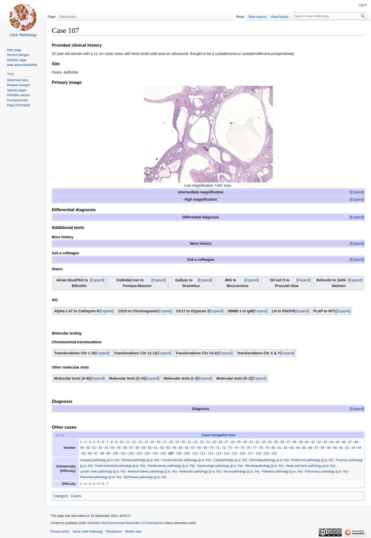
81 (279, 448)
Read (240, 17)
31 (251, 442)
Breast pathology (134, 460)
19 (177, 442)
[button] (357, 192)
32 (257, 442)
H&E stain (223, 185)
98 (102, 453)
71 (218, 448)
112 (210, 453)
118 (258, 453)
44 (331, 442)
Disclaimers (114, 531)
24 (208, 442)
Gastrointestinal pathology (113, 466)
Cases (76, 496)
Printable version (18, 95)
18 (171, 442)
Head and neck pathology (304, 466)
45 (338, 442)
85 (304, 448)
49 (82, 448)
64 (174, 448)
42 (319, 442)
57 (131, 448)
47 (350, 442)
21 (189, 442)
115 (234, 453)
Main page (14, 50)
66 (187, 448)
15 (152, 442)
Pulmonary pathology (320, 471)
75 (242, 448)
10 (121, 442)
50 (88, 448)
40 (307, 442)
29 (239, 442)
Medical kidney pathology (145, 471)
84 (298, 448)
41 (313, 442)
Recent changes (18, 55)
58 (137, 448)
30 (245, 442)
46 (344, 442)
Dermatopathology (262, 460)
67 (193, 448)
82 (286, 448)
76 (248, 448)
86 (310, 448)
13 (140, 442)
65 (180, 448)
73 (230, 448)
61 (156, 448)
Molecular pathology (193, 471)
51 (94, 448)
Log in (362, 5)
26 (220, 442)
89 (329, 448)
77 (255, 448)
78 (261, 448)
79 (267, 448)
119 (266, 453)
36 (282, 442)
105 (155, 453)
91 (341, 448)
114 (226, 453)
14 (146, 442)
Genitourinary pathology (164, 466)
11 (128, 442)
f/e (117, 460)
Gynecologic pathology (213, 466)
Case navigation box (219, 435)
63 (168, 448)
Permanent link (17, 100)
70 (211, 448)
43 (325, 442)
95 (84, 453)
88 (322, 448)
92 (347, 448)
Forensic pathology (349, 460)
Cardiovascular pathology (180, 460)
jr (109, 460)
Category (60, 496)
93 (353, 448)
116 (242, 453)
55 (119, 448)
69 (205, 448)
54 (113, 448)
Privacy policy (59, 531)
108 (179, 453)
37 (288, 442)
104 (147, 453)
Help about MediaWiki (22, 65)
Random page (16, 60)
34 (270, 442)
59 (143, 448)
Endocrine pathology (305, 460)
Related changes (18, 85)
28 (232, 442)
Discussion (68, 17)
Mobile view (133, 531)
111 (202, 453)
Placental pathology (94, 477)
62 (162, 448)
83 (292, 448)
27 (226, 442)
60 (149, 448)
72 (224, 448)
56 (125, 448)
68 (199, 448)
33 (263, 442)
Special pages (16, 90)
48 (356, 442)
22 (195, 442)
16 (159, 442)
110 (194, 453)
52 (100, 448)
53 (106, 448)
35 (276, 442)
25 (214, 442)
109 (187, 453)
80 (273, 448)
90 (335, 448)
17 (165, 442)
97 (96, 453)
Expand (357, 192)
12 (134, 442)
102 (131, 453)
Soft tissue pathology (138, 477)
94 (359, 448)
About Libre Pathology (87, 531)
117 (250, 453)
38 (294, 442)
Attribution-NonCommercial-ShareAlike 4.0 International (125, 523)
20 (183, 442)
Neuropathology (235, 471)
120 (274, 453)
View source (257, 17)
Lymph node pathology (96, 471)
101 (123, 453)
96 (89, 453)
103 (139, 453)
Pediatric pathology (275, 471)
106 (163, 453)
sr (112, 460)
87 (316, 448)
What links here (17, 80)
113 (218, 453)
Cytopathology (223, 460)
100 (115, 453)
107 (171, 453)
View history (280, 17)
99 (108, 453)
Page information (18, 105)
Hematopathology (257, 466)
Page (51, 17)
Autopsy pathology (93, 460)
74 (236, 448)
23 (202, 442)
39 (300, 442)
